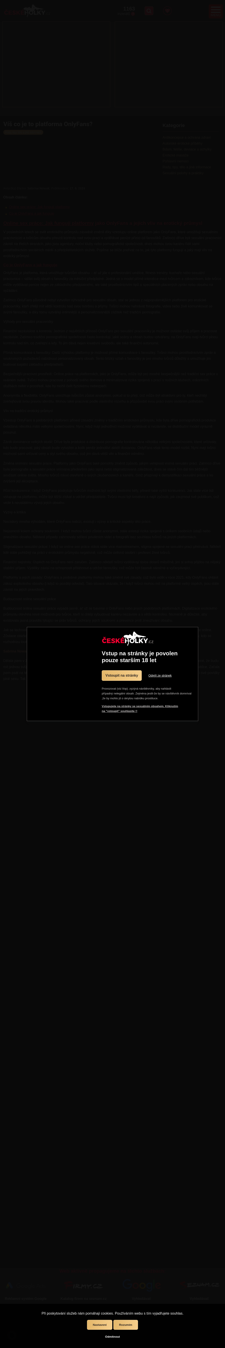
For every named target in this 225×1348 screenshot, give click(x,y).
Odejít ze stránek (160, 675)
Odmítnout (112, 1336)
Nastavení (100, 1324)
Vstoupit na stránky (121, 675)
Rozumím (125, 1324)
